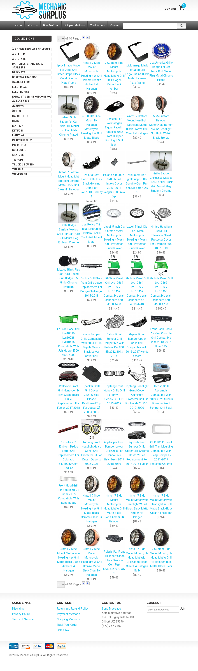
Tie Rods (18, 159)
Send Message (111, 608)
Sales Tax (63, 630)
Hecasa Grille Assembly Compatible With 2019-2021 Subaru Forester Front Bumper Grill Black (161, 386)
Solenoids (19, 150)
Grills (16, 111)
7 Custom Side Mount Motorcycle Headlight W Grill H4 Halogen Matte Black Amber (114, 66)
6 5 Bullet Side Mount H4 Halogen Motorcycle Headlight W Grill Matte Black (91, 117)
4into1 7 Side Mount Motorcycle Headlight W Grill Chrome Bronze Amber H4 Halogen (91, 66)
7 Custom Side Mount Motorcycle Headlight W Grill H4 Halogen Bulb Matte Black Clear (161, 548)
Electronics (20, 91)
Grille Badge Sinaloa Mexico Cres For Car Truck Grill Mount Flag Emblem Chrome (68, 223)
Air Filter (18, 54)
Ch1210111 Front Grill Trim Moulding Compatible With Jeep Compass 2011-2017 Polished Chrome (161, 442)
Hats (15, 120)
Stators (18, 154)
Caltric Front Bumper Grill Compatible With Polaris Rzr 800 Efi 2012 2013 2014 (114, 334)
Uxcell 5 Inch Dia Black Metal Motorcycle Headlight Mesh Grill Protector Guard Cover (137, 226)
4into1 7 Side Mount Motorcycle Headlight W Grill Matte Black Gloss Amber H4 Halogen (114, 499)
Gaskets (18, 106)
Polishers (19, 145)
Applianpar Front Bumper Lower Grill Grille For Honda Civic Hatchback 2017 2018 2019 (114, 442)
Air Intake (18, 58)
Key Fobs (18, 130)
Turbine (17, 169)
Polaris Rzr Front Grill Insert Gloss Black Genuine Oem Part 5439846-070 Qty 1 (114, 551)
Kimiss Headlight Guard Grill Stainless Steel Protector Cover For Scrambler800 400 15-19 (161, 226)
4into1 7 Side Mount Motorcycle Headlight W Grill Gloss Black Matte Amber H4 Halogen (136, 497)
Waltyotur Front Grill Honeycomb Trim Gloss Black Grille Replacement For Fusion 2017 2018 (68, 386)
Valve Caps (19, 174)
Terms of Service (23, 619)
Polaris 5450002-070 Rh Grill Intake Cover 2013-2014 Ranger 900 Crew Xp (114, 175)
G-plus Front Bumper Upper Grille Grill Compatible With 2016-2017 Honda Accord (137, 334)
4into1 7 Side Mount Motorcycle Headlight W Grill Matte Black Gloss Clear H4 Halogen (161, 495)
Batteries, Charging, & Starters (27, 65)
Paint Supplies (22, 140)
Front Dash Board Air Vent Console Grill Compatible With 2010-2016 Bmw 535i (161, 329)
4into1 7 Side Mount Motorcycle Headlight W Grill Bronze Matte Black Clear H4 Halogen (91, 552)
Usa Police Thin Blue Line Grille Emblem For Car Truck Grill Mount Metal (91, 223)
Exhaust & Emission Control (31, 96)
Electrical (19, 87)
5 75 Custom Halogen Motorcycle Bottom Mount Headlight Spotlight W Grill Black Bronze (161, 117)
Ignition (17, 125)
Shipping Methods (68, 619)
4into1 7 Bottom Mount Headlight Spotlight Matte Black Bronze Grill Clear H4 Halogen (137, 115)
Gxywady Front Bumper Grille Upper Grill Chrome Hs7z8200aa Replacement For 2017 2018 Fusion (137, 442)
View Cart (170, 9)
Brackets (18, 72)
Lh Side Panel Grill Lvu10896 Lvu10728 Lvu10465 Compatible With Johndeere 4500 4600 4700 (68, 334)
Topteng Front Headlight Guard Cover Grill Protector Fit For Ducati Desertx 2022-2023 (91, 442)
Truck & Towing (23, 164)
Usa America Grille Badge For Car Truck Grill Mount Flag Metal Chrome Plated (161, 62)
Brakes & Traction (25, 77)
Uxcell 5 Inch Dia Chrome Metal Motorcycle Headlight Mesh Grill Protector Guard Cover (114, 226)
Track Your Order (67, 624)
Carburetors (21, 82)
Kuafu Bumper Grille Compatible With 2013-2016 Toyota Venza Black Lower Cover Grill (91, 334)
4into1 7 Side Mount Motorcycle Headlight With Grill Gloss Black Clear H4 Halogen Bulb (137, 550)
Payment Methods (68, 614)
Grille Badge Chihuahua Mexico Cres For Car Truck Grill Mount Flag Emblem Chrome (161, 172)
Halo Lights (20, 116)
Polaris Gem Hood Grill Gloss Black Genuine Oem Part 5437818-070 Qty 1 (91, 175)
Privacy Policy (21, 614)
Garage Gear (20, 101)
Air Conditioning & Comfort (31, 49)
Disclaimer (18, 608)
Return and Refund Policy (72, 608)
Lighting (18, 135)
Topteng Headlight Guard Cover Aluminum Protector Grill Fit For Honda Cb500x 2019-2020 (137, 386)
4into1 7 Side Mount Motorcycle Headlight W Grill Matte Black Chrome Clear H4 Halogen (91, 499)
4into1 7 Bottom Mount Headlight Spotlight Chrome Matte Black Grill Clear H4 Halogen (69, 171)
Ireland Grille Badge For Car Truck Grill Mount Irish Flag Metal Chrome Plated (68, 116)
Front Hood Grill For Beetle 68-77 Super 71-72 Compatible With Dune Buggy (68, 489)
